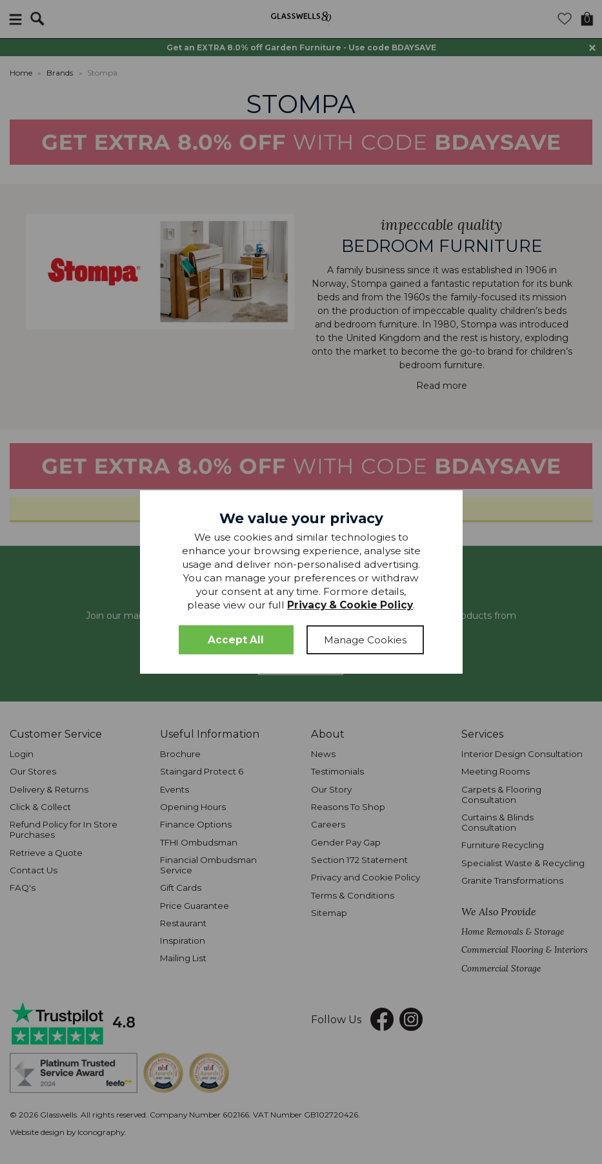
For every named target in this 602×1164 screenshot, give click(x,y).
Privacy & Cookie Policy (350, 605)
